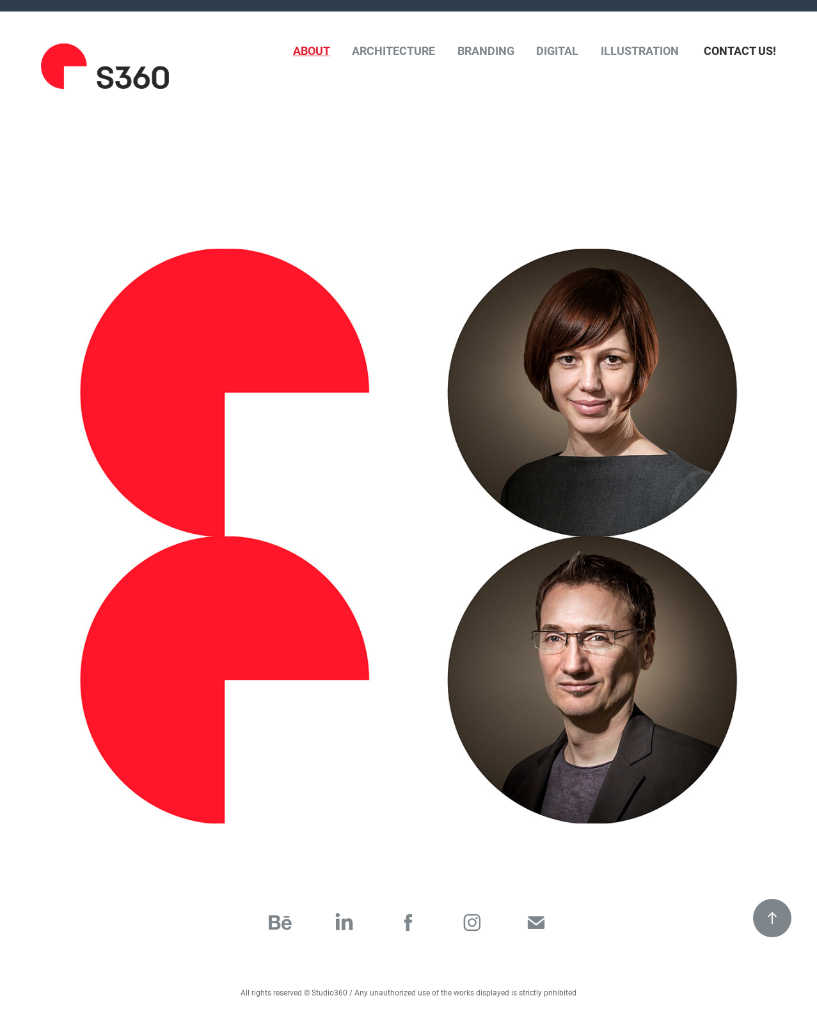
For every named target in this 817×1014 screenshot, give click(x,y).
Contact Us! (740, 50)
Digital (557, 50)
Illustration (640, 50)
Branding (485, 50)
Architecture (393, 50)
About (311, 50)
